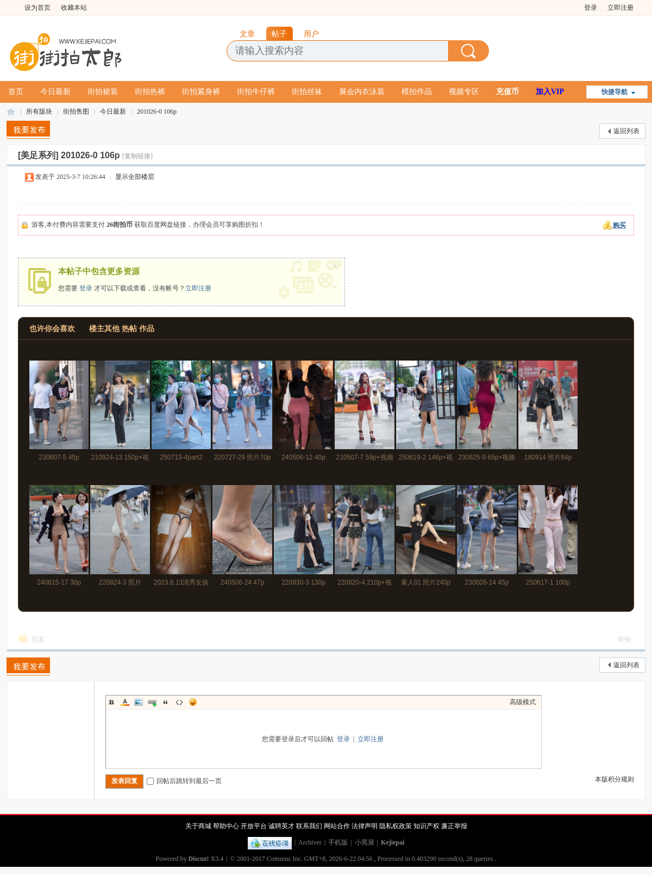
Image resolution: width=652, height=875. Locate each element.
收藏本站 (74, 7)
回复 (38, 639)
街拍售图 (76, 111)
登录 (590, 7)
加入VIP (550, 92)
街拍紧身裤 (201, 92)
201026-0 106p (157, 111)
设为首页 (37, 7)
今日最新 (55, 92)
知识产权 (426, 826)
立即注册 (620, 7)
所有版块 (39, 111)
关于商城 (198, 826)
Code (179, 702)
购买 (619, 225)
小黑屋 (364, 842)
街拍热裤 (150, 92)
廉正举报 (454, 826)
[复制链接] (137, 156)
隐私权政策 (395, 826)
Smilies (192, 702)
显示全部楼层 (134, 177)
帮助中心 (226, 826)
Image (138, 702)
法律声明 (365, 826)
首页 (15, 92)
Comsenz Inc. (285, 858)
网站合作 (337, 826)
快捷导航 (614, 92)
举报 (624, 639)
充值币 (507, 92)
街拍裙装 (102, 92)
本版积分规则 (614, 779)
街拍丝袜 (307, 92)
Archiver (310, 842)
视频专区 (464, 92)
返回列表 (626, 131)
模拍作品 (417, 92)
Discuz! (199, 858)
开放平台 (254, 826)
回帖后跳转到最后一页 (184, 781)
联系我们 (309, 826)
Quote (165, 702)
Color (125, 702)
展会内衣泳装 (362, 92)
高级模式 (523, 702)
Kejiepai (392, 842)
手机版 (338, 842)
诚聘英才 (281, 826)
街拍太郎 (11, 112)
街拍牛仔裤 (256, 92)
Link (152, 702)
